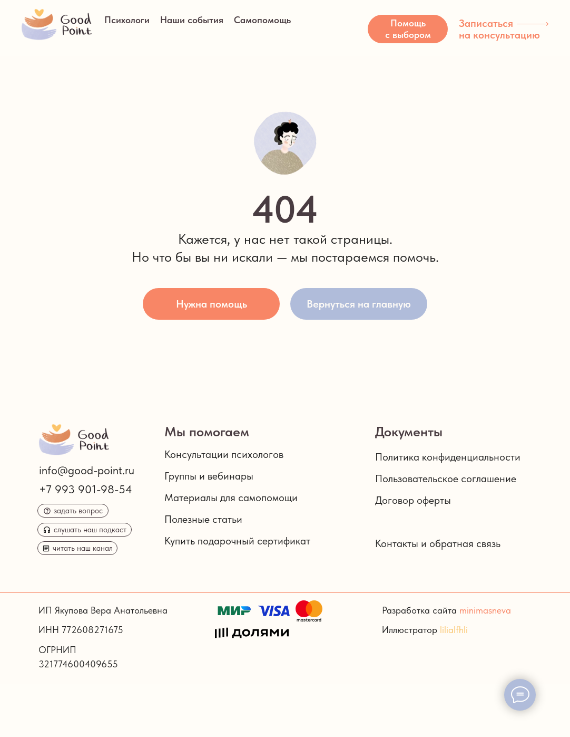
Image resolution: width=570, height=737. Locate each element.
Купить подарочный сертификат (237, 540)
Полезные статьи (203, 519)
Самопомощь (262, 19)
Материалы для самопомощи (231, 497)
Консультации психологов (223, 454)
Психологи (127, 19)
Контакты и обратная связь (437, 543)
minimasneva (485, 610)
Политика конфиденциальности (447, 457)
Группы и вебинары (208, 476)
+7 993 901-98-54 (85, 489)
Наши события (191, 19)
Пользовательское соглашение (445, 478)
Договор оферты (413, 500)
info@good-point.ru (86, 470)
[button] (408, 29)
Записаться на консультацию (499, 29)
